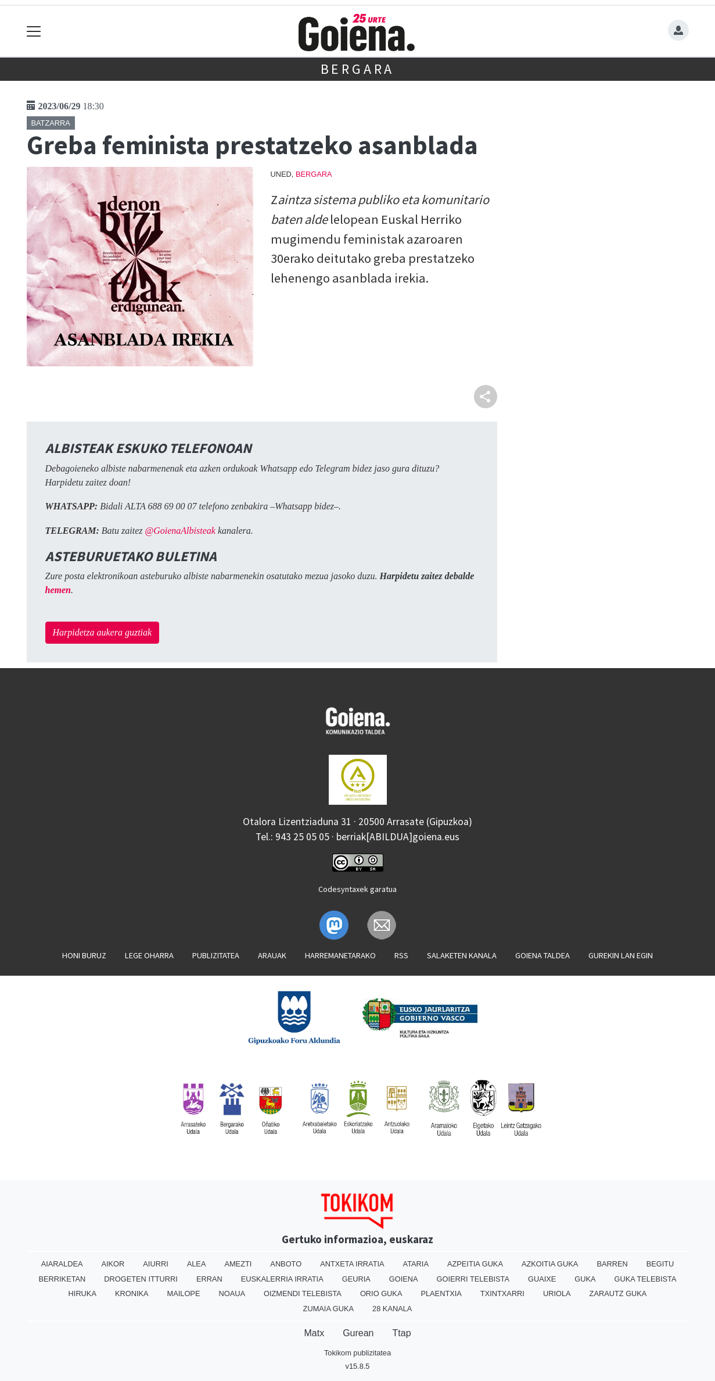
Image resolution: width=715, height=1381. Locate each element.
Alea (196, 1263)
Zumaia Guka (328, 1308)
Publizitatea (215, 955)
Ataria (416, 1263)
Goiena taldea (542, 955)
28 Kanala (392, 1308)
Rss (401, 955)
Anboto (285, 1263)
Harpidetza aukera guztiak (102, 632)
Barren (612, 1263)
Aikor (112, 1263)
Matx (314, 1333)
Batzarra (50, 123)
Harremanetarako (340, 955)
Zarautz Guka (618, 1293)
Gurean (358, 1333)
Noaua (231, 1293)
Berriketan (62, 1279)
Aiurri (155, 1263)
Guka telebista (646, 1279)
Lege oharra (149, 955)
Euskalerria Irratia (282, 1279)
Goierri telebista (473, 1279)
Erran (209, 1279)
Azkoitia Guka (550, 1263)
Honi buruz (84, 955)
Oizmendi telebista (303, 1293)
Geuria (356, 1279)
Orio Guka (381, 1293)
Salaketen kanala (462, 955)
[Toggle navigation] (33, 31)
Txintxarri (502, 1293)
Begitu (660, 1263)
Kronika (132, 1293)
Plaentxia (441, 1293)
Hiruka (82, 1293)
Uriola (557, 1293)
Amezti (237, 1263)
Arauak (272, 955)
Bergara (358, 69)
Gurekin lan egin (620, 955)
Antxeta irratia (352, 1263)
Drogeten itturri (141, 1279)
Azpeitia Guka (475, 1263)
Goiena (403, 1279)
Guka (584, 1279)
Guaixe (542, 1279)
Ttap (402, 1333)
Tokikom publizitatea (357, 1352)
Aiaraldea (62, 1263)
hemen (58, 590)
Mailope (183, 1293)
